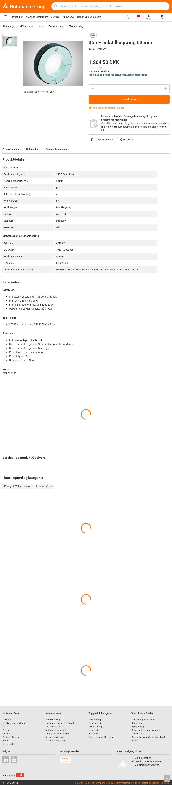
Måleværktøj (26, 26)
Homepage (9, 26)
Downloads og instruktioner (145, 730)
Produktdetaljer (10, 149)
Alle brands (8, 744)
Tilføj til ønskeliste (102, 139)
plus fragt (105, 71)
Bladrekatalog (53, 719)
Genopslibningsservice (57, 733)
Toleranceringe (56, 26)
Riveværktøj (95, 719)
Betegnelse (32, 149)
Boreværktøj (95, 723)
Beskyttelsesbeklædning (101, 737)
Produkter (17, 17)
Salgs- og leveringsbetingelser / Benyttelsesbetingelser (113, 783)
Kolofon (79, 783)
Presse (5, 730)
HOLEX (6, 740)
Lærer (41, 26)
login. (144, 74)
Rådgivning (137, 723)
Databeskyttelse (150, 783)
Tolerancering (76, 26)
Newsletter (137, 733)
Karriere (6, 719)
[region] (12, 65)
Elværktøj (93, 730)
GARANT (7, 733)
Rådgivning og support (89, 17)
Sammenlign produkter (58, 149)
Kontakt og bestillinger (143, 719)
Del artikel (126, 139)
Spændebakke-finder (56, 740)
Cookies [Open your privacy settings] (165, 783)
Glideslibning (95, 726)
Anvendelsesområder (37, 17)
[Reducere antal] (93, 88)
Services (55, 17)
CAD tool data (53, 726)
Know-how (68, 17)
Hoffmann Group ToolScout (60, 723)
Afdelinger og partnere (13, 723)
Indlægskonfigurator (56, 730)
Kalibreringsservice (55, 737)
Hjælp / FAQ (137, 726)
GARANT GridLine (11, 737)
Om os (5, 726)
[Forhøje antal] (165, 88)
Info (103, 130)
